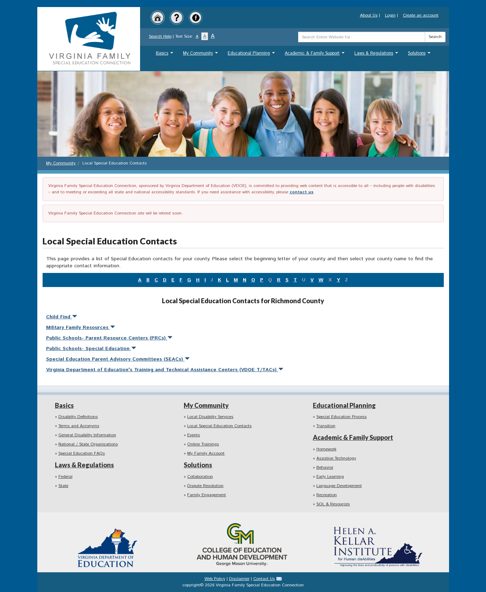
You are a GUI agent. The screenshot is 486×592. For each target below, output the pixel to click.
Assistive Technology (336, 458)
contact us (302, 192)
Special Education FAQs (81, 453)
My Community (201, 55)
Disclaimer (239, 579)
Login (390, 15)
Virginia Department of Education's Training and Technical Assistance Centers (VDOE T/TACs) (164, 369)
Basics (165, 55)
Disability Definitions (78, 417)
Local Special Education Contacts (219, 426)
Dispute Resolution (205, 486)
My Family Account (206, 453)
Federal (65, 477)
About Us (369, 15)
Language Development (339, 486)
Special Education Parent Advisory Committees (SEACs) (118, 359)
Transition (325, 426)
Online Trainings (203, 444)
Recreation (326, 495)
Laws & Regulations (377, 55)
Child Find (61, 316)
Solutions (420, 55)
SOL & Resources (333, 504)
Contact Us (264, 579)
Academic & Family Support (315, 55)
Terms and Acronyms (78, 426)
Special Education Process (341, 417)
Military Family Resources (80, 327)
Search (435, 37)
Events (193, 435)
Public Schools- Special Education (91, 348)
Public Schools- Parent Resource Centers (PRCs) (109, 338)
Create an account (420, 15)
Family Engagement (206, 495)
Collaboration (200, 477)
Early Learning (330, 477)
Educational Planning (252, 55)
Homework (326, 449)
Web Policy (214, 579)
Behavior (324, 468)
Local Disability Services (210, 417)
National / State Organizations (88, 444)
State (63, 486)
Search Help (160, 36)
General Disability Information (87, 435)
